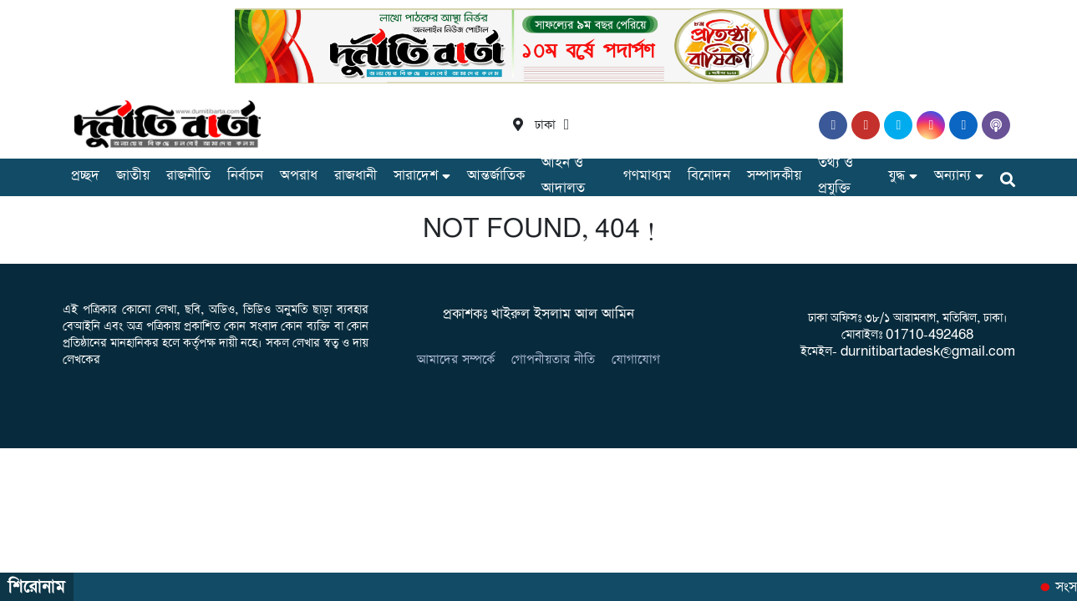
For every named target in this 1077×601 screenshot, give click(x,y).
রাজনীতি (188, 175)
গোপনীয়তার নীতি (553, 359)
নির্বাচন (245, 175)
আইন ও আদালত (563, 176)
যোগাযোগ (636, 359)
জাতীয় (133, 175)
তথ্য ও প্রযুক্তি (835, 176)
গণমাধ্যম (647, 175)
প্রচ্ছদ (85, 175)
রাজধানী (355, 175)
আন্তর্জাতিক (496, 175)
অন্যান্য (952, 175)
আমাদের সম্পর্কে (456, 359)
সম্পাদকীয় (774, 175)
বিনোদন (709, 175)
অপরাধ (299, 175)
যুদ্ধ (896, 175)
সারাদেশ (416, 175)
